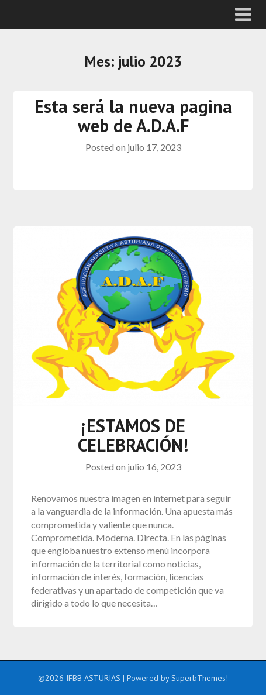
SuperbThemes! (199, 678)
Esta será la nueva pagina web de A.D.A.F (133, 116)
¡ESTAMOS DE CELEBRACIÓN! (133, 435)
